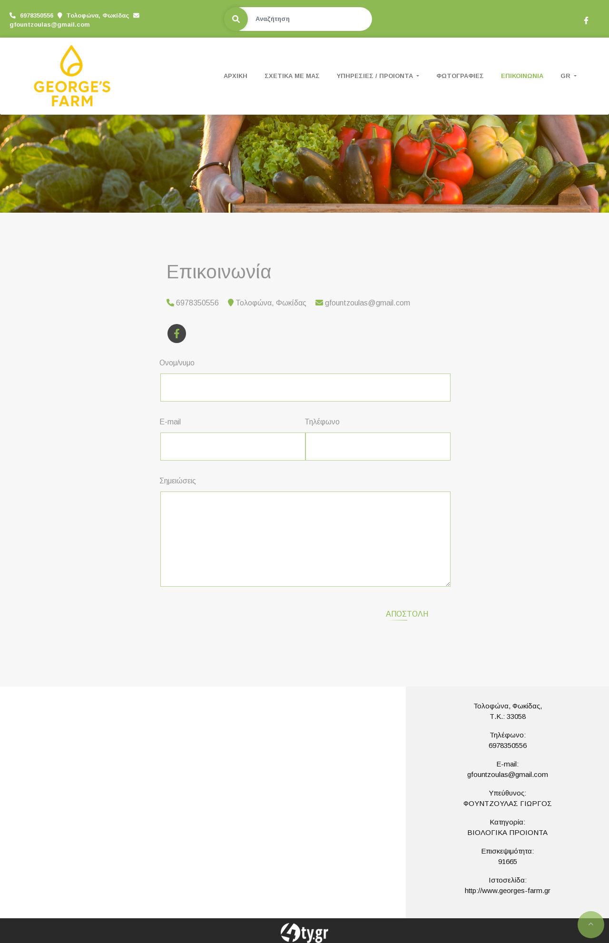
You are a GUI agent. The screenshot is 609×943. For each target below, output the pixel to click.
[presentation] (240, 612)
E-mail (170, 422)
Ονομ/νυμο (177, 363)
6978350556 (508, 745)
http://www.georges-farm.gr (507, 890)
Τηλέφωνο (322, 422)
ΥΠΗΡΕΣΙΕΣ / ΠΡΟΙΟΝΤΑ (376, 75)
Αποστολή (407, 614)
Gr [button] (566, 75)
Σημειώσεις (177, 481)
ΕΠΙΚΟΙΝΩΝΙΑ (522, 75)
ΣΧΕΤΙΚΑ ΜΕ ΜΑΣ (292, 75)
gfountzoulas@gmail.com (50, 24)
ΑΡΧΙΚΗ (235, 75)
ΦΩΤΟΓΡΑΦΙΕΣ (460, 75)
